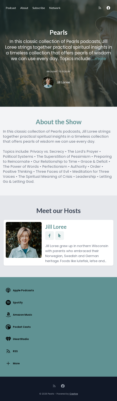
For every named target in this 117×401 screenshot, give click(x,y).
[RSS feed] (99, 7)
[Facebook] (108, 7)
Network (54, 7)
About (24, 7)
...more (98, 59)
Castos (73, 393)
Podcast (11, 7)
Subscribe (38, 7)
